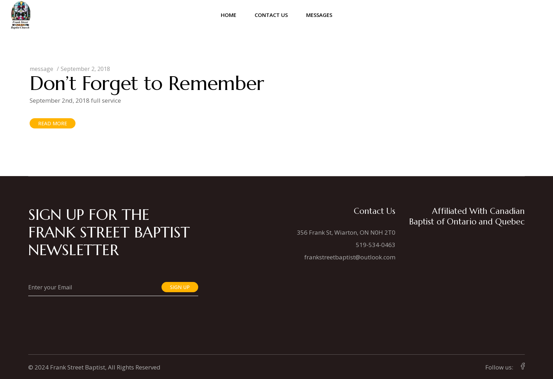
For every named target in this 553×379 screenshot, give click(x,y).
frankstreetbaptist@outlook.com (349, 257)
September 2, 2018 (85, 69)
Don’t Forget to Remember (147, 83)
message (41, 69)
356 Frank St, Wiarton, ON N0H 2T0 (346, 232)
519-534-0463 (375, 245)
